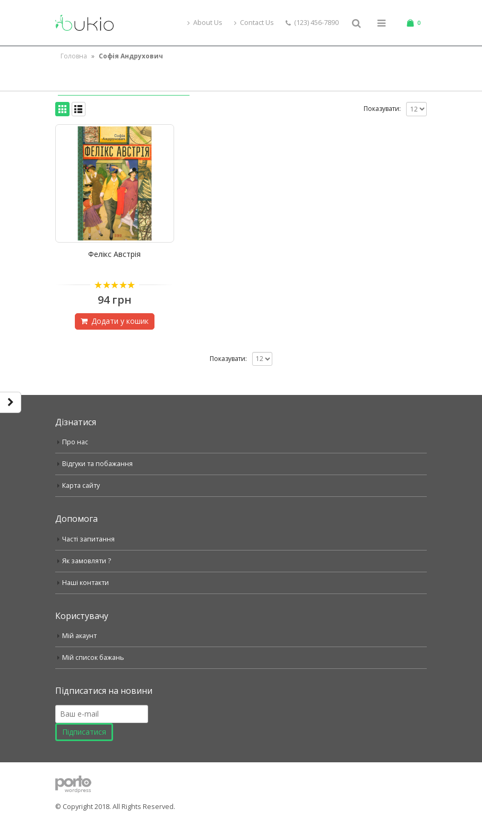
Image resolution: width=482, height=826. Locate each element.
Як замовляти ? (86, 560)
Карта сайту (81, 485)
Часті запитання (88, 539)
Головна (74, 56)
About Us (204, 22)
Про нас (75, 441)
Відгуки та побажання (97, 463)
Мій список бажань (93, 657)
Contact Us (254, 22)
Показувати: (382, 108)
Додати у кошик (120, 321)
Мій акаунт (79, 635)
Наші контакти (85, 582)
